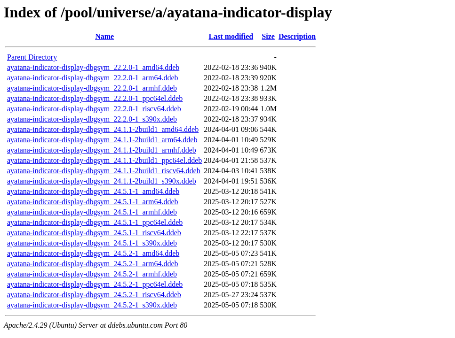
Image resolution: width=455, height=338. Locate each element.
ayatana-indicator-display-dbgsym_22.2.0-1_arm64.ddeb (92, 78)
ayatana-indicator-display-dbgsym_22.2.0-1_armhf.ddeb (92, 88)
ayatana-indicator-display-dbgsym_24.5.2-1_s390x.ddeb (92, 305)
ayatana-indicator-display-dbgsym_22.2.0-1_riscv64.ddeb (94, 109)
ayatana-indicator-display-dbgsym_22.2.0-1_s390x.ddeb (92, 119)
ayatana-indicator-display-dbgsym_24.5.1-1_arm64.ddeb (92, 202)
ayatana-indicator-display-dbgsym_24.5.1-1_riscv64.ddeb (94, 233)
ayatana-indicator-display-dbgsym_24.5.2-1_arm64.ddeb (92, 264)
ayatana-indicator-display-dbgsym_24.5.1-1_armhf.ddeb (92, 212)
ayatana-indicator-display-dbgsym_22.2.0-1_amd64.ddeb (93, 67)
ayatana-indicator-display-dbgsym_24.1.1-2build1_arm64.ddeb (102, 140)
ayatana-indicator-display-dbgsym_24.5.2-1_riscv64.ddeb (94, 295)
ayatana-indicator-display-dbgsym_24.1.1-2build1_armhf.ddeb (101, 150)
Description (297, 36)
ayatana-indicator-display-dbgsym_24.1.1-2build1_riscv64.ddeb (103, 171)
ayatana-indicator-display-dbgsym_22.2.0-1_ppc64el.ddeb (95, 98)
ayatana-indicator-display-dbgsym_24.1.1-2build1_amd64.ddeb (103, 129)
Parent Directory (32, 57)
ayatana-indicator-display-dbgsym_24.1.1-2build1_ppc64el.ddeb (104, 160)
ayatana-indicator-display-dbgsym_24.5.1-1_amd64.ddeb (93, 191)
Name (104, 36)
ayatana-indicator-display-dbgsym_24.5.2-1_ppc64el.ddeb (95, 284)
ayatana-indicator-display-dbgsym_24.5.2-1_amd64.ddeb (93, 253)
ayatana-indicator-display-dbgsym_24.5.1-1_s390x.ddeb (92, 243)
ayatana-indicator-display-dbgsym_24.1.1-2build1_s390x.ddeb (101, 181)
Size (268, 36)
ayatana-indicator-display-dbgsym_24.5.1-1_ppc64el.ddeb (95, 222)
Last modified (230, 36)
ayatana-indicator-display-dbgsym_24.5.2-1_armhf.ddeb (92, 274)
